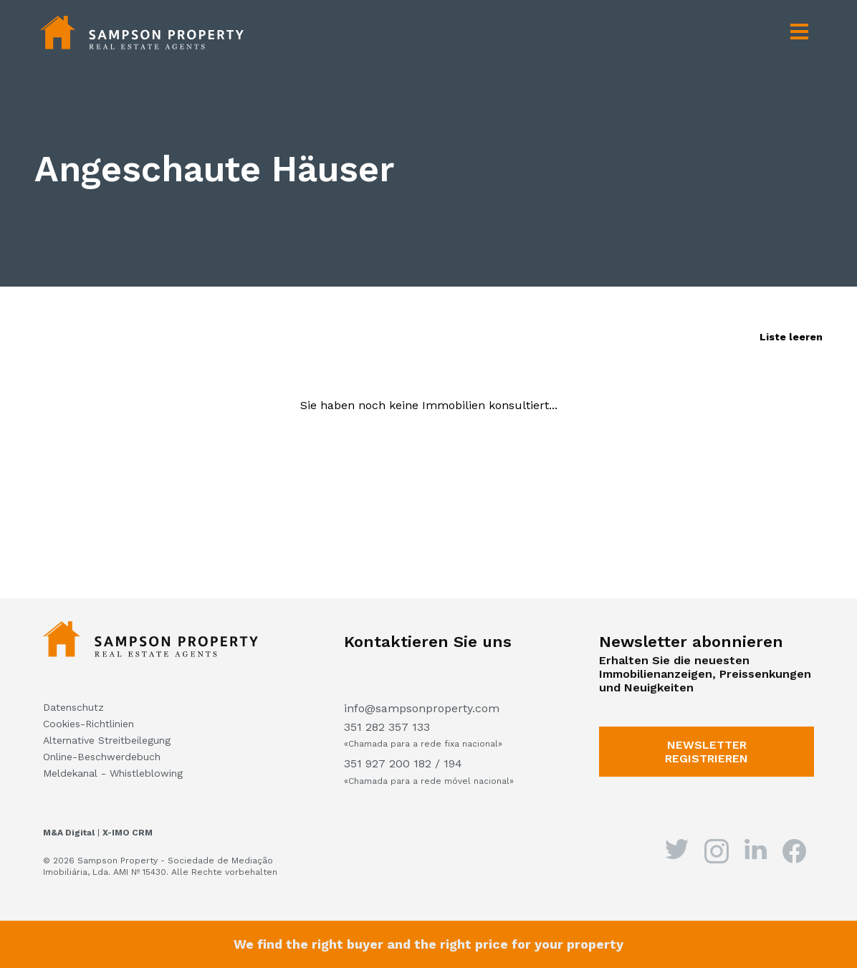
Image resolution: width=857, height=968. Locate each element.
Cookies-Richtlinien (88, 723)
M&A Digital (69, 833)
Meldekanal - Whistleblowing (113, 773)
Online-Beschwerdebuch (102, 756)
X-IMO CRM (127, 833)
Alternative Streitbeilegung (107, 740)
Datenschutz (73, 707)
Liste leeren (791, 336)
